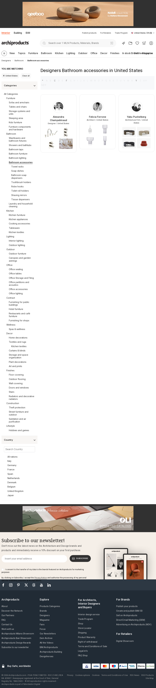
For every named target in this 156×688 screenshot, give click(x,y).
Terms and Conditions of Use (114, 675)
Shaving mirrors (19, 195)
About (5, 606)
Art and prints (15, 366)
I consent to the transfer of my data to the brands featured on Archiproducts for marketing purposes (43, 570)
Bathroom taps (16, 149)
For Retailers (105, 33)
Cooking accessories (19, 223)
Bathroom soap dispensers (19, 176)
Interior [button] (6, 32)
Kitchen (10, 210)
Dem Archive (46, 638)
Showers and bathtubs (20, 145)
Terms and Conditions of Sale (92, 646)
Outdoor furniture (17, 253)
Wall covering (16, 383)
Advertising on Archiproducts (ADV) (133, 624)
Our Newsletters (48, 633)
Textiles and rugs (17, 342)
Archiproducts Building (51, 652)
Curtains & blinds (17, 350)
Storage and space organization (18, 356)
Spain (10, 474)
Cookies (95, 675)
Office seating (16, 269)
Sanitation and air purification (17, 420)
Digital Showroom (125, 641)
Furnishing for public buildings (19, 303)
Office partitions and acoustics (19, 283)
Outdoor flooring (17, 379)
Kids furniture (15, 122)
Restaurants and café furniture (19, 314)
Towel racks (17, 166)
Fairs (42, 624)
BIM (28, 32)
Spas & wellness (17, 329)
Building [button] (18, 32)
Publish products (89, 33)
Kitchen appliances (18, 219)
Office (9, 265)
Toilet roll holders (20, 190)
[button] (142, 32)
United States (10, 76)
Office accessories (18, 289)
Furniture (10, 98)
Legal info (83, 651)
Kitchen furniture (17, 215)
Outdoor (10, 249)
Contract (10, 298)
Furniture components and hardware (20, 128)
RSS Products (147, 675)
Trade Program (121, 33)
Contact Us (7, 624)
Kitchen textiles (16, 232)
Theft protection (17, 407)
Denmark (11, 482)
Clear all (26, 76)
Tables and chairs (18, 106)
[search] (44, 43)
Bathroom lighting (17, 158)
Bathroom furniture (18, 153)
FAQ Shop (83, 655)
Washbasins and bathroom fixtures (18, 139)
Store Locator (85, 628)
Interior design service (89, 614)
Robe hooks (17, 186)
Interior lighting (16, 240)
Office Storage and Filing (21, 278)
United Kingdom (15, 491)
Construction (12, 403)
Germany (11, 465)
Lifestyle (10, 426)
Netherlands (13, 478)
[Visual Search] (112, 43)
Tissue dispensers (20, 199)
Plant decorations (17, 362)
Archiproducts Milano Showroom (18, 633)
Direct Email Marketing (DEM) (130, 620)
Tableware (14, 228)
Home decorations (18, 337)
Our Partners (8, 615)
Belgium (11, 486)
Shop (80, 623)
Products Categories (50, 606)
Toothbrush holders (21, 182)
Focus (43, 629)
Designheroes (46, 656)
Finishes (10, 370)
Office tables (15, 273)
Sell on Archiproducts (126, 615)
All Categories (11, 94)
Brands (43, 611)
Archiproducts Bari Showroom (16, 638)
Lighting (10, 236)
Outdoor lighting (17, 245)
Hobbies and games (19, 430)
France (10, 469)
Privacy (70, 675)
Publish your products (127, 606)
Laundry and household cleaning (21, 205)
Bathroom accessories (21, 162)
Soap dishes (17, 171)
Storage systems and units (19, 112)
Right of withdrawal (87, 642)
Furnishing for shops (19, 320)
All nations (12, 456)
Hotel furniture (16, 309)
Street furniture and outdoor (18, 413)
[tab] (153, 33)
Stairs (11, 392)
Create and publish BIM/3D (129, 611)
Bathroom (11, 133)
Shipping (82, 632)
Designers (45, 615)
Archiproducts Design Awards (16, 643)
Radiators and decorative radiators (21, 397)
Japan (10, 495)
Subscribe (80, 558)
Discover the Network (12, 611)
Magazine (45, 620)
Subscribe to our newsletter (15, 647)
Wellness (10, 324)
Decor (9, 333)
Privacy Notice (40, 578)
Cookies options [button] (82, 675)
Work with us (8, 629)
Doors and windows (19, 387)
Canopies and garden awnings (20, 259)
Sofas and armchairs (19, 102)
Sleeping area (16, 118)
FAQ (4, 620)
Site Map (150, 678)
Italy (9, 461)
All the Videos (46, 643)
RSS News (134, 675)
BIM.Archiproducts (49, 647)
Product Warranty (86, 637)
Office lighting (16, 293)
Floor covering (16, 374)
